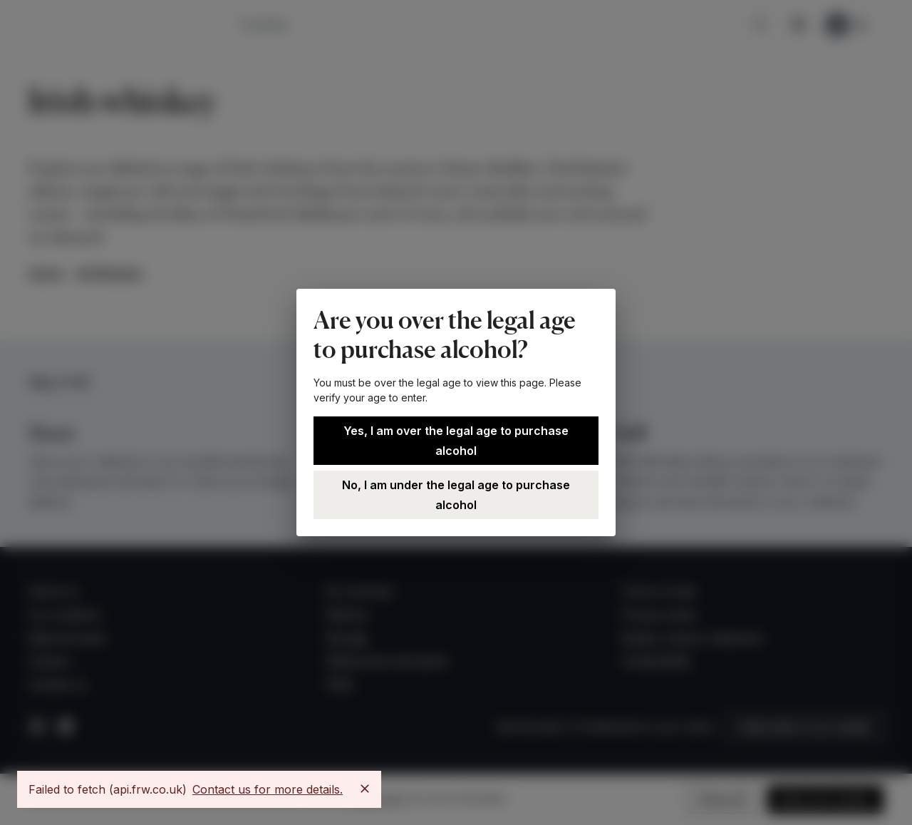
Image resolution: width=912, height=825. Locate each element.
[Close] (364, 788)
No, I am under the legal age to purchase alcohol (456, 495)
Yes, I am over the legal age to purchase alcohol (456, 441)
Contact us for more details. (267, 789)
